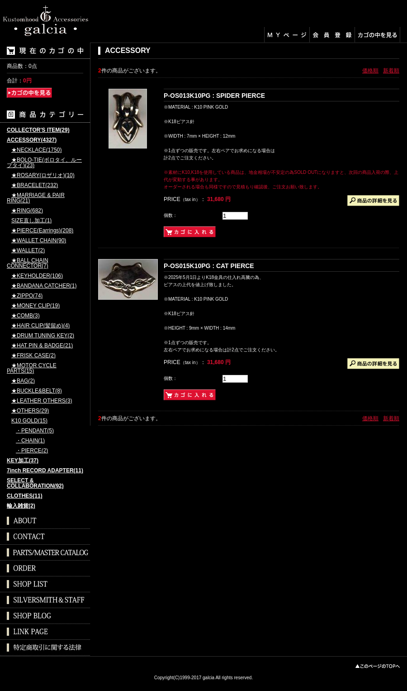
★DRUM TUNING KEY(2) (42, 336)
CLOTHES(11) (25, 496)
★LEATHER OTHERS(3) (41, 401)
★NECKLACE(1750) (36, 150)
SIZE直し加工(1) (31, 221)
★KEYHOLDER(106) (37, 276)
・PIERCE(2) (32, 451)
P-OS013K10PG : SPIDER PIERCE (214, 95)
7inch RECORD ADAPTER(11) (45, 471)
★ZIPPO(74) (27, 296)
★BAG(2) (23, 381)
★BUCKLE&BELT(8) (36, 391)
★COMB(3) (25, 316)
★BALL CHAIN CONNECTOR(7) (27, 263)
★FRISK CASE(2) (33, 356)
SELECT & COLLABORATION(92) (35, 483)
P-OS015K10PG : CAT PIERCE (209, 265)
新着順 (391, 70)
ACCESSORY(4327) (32, 140)
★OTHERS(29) (30, 411)
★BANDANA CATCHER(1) (43, 286)
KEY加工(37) (22, 461)
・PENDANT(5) (35, 431)
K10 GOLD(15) (29, 421)
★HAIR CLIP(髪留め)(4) (40, 326)
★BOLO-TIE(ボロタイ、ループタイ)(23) (44, 162)
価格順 (370, 70)
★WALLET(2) (28, 251)
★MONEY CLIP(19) (35, 306)
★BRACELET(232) (34, 185)
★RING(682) (27, 211)
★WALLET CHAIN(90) (38, 241)
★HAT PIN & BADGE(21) (42, 346)
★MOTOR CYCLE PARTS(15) (32, 368)
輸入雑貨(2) (21, 506)
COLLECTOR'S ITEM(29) (38, 130)
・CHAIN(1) (30, 441)
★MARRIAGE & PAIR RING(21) (36, 198)
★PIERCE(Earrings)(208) (42, 231)
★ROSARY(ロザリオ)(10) (43, 175)
